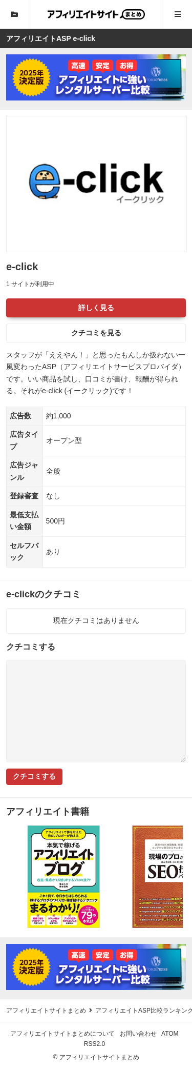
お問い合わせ (138, 1033)
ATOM (170, 1033)
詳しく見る (96, 308)
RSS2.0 (94, 1043)
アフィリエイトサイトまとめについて (62, 1033)
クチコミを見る (96, 333)
